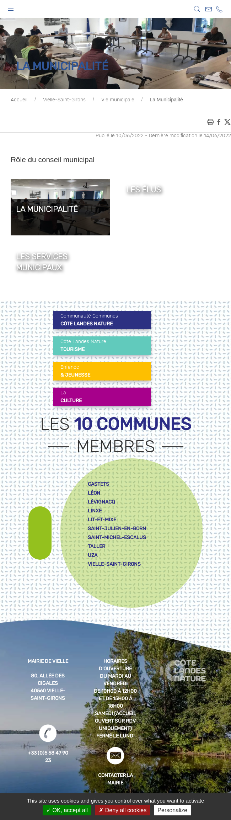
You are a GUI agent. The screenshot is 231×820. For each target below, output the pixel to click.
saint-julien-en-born (117, 529)
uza (92, 555)
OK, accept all (67, 810)
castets (98, 484)
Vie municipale (117, 99)
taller (96, 546)
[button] (10, 7)
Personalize (172, 810)
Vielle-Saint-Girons (64, 99)
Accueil (19, 99)
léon (94, 493)
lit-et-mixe (102, 520)
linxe (95, 511)
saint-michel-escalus (117, 537)
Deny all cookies (122, 810)
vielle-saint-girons (114, 564)
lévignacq (101, 502)
